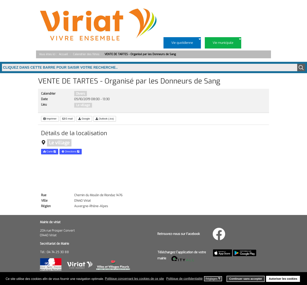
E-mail (67, 118)
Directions (70, 151)
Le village (83, 105)
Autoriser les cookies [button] (283, 278)
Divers (80, 94)
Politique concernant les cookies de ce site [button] (134, 278)
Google (84, 118)
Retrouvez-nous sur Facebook (178, 234)
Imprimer (50, 118)
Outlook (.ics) (105, 118)
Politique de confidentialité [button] (184, 278)
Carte (49, 151)
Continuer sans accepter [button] (245, 278)
